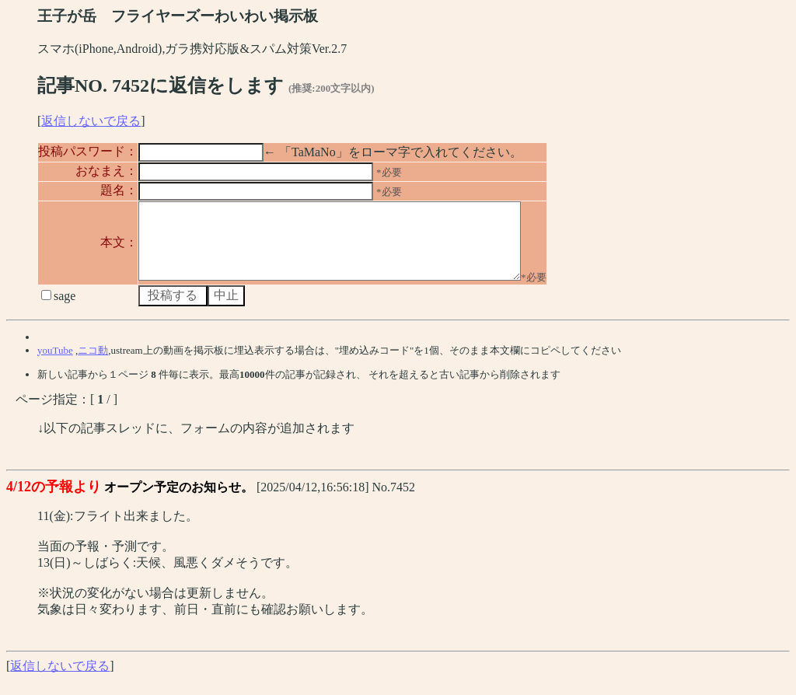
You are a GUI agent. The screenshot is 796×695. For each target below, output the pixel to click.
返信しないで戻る (91, 120)
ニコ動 (93, 364)
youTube (55, 364)
